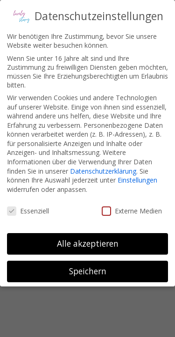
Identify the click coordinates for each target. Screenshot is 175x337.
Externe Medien (132, 210)
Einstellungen (137, 180)
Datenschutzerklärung (103, 171)
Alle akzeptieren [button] (88, 243)
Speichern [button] (87, 271)
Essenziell (28, 210)
